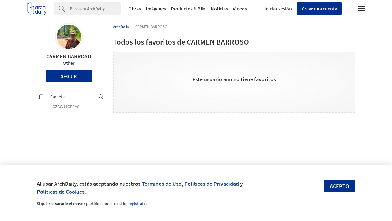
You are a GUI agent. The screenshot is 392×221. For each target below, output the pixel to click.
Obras (134, 8)
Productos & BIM (188, 8)
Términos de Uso (162, 183)
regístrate (137, 203)
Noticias (219, 8)
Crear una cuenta (319, 9)
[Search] (95, 8)
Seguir (69, 76)
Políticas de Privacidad (211, 183)
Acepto (339, 186)
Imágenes (156, 8)
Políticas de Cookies (61, 191)
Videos (240, 8)
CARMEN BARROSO (68, 56)
